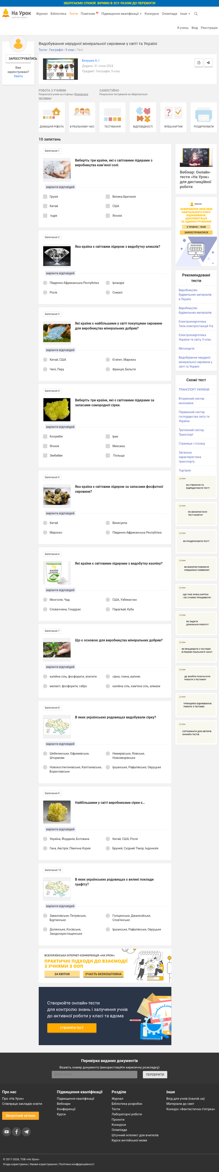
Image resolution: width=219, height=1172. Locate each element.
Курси (61, 1114)
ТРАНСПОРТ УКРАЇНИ (194, 389)
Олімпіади (119, 1130)
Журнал (41, 14)
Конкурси (152, 14)
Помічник (89, 13)
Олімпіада (169, 14)
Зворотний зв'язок (21, 1116)
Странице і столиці (192, 443)
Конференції (66, 1109)
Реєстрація (209, 28)
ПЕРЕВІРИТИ (155, 1074)
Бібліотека (58, 14)
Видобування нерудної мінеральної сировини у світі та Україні (195, 362)
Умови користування (43, 1164)
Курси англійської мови (129, 1140)
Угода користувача (15, 1164)
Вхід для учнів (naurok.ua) (185, 1099)
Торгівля (185, 470)
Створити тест (72, 1028)
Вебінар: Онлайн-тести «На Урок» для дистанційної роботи (195, 179)
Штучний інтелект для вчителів (135, 1135)
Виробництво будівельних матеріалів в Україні (195, 294)
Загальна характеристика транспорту (190, 457)
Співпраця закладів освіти (22, 1104)
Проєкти (118, 1120)
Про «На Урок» (13, 1099)
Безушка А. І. (91, 60)
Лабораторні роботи (127, 1114)
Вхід (195, 28)
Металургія (186, 348)
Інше (185, 14)
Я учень (182, 28)
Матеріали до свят (180, 1104)
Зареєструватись (20, 58)
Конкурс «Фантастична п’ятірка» (190, 1109)
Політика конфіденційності (76, 1164)
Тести (73, 14)
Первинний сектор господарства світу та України (194, 416)
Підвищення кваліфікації (121, 14)
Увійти (18, 76)
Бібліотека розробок (127, 1104)
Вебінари (63, 1104)
